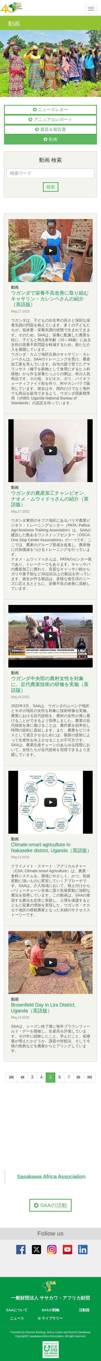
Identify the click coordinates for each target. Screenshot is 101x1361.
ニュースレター (50, 109)
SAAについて (16, 1310)
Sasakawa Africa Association (51, 1177)
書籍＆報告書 (50, 129)
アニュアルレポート (50, 119)
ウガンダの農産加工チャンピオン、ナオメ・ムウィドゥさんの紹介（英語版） (50, 498)
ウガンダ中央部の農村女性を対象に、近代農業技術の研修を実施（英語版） (50, 684)
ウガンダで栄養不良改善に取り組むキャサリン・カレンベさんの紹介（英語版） (50, 298)
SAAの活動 (50, 1205)
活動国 (84, 1310)
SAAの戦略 (50, 1310)
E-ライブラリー (50, 1318)
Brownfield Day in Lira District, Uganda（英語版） (43, 1007)
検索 (50, 187)
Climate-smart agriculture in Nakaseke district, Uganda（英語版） (51, 847)
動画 (50, 139)
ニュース (17, 1318)
